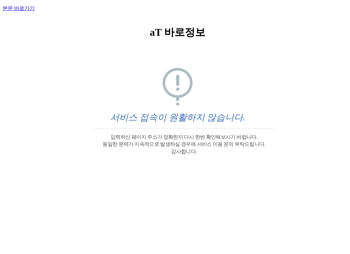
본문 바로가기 (19, 8)
